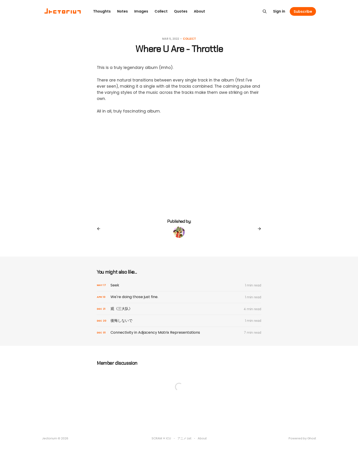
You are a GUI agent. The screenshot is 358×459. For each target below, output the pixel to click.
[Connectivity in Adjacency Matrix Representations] (179, 332)
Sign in (279, 11)
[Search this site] (264, 11)
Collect (161, 11)
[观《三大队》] (179, 309)
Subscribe (303, 11)
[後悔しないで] (179, 321)
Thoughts (102, 11)
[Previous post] (100, 228)
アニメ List (184, 438)
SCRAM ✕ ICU (161, 438)
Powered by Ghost (302, 438)
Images (141, 11)
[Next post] (257, 228)
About (199, 11)
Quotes (180, 11)
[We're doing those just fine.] (179, 297)
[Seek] (179, 285)
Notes (122, 11)
